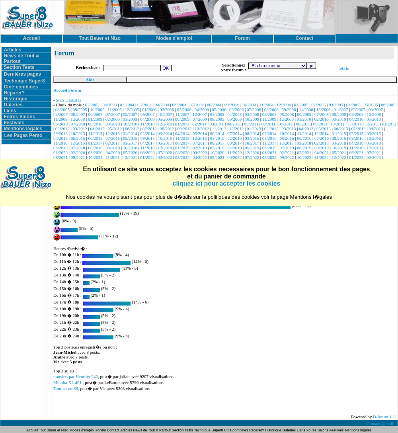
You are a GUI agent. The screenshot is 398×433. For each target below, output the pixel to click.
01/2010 (304, 119)
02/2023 (374, 157)
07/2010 (78, 123)
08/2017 (217, 143)
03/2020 (95, 152)
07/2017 (200, 143)
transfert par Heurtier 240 (75, 376)
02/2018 (321, 143)
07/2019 (286, 147)
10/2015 (165, 138)
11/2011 (354, 123)
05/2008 (286, 114)
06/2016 (304, 138)
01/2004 (127, 104)
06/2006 (236, 109)
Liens (10, 111)
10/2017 (252, 143)
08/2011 (303, 123)
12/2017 (286, 143)
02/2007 (358, 109)
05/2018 (374, 143)
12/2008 (77, 119)
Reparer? (14, 93)
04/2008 (269, 114)
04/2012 (97, 128)
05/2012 (114, 128)
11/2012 (219, 128)
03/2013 (288, 128)
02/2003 (92, 104)
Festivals (14, 122)
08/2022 (269, 157)
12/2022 (339, 157)
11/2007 (182, 114)
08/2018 (95, 147)
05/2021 (339, 152)
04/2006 (202, 109)
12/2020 (252, 152)
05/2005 (371, 104)
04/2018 (356, 143)
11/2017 (269, 143)
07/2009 (200, 119)
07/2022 (252, 157)
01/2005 (301, 104)
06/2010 (60, 123)
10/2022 (304, 157)
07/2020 (165, 152)
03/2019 (217, 147)
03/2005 (336, 104)
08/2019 (304, 147)
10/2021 (95, 157)
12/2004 (284, 104)
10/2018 (130, 147)
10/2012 (202, 128)
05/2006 (219, 109)
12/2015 (200, 138)
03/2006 (184, 109)
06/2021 (356, 152)
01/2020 (60, 152)
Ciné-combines (21, 87)
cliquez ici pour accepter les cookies (226, 183)
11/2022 (321, 157)
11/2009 (269, 119)
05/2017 (165, 143)
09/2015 (147, 138)
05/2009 (165, 119)
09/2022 (286, 157)
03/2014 (165, 133)
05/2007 (78, 114)
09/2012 (184, 128)
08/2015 (130, 138)
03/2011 (217, 123)
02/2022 (165, 157)
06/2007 (95, 114)
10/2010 (130, 123)
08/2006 (271, 109)
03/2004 (144, 104)
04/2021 (321, 152)
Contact (113, 430)
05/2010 (374, 119)
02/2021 (286, 152)
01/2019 (182, 147)
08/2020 (182, 152)
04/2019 (234, 147)
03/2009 (130, 119)
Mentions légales (23, 128)
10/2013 (78, 133)
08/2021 (60, 157)
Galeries (13, 105)
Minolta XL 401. (68, 382)
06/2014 (217, 133)
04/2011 (234, 123)
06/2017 (182, 143)
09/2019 (321, 147)
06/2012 (132, 128)
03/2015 (374, 133)
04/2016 (269, 138)
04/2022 (200, 157)
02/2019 (200, 147)
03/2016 (252, 138)
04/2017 (147, 143)
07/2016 (321, 138)
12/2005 (132, 109)
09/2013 (60, 133)
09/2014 (269, 133)
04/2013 (306, 128)
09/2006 (288, 109)
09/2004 (231, 104)
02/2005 (318, 104)
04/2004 (162, 104)
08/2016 (339, 138)
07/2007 (112, 114)
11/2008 (60, 119)
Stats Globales (68, 100)
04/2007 (60, 114)
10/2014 (286, 133)
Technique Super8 (24, 81)
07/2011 (286, 123)
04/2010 (356, 119)
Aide (90, 79)
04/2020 (112, 152)
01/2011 (182, 123)
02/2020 (78, 152)
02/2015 (356, 133)
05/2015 (78, 138)
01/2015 (339, 133)
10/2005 (97, 109)
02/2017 (112, 143)
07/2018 (78, 147)
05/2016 (286, 138)
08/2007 (130, 114)
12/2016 (77, 143)
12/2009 (286, 119)
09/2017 (234, 143)
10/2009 (252, 119)
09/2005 (80, 109)
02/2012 (62, 128)
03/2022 (182, 157)
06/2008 (304, 114)
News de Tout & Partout (152, 430)
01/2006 (149, 109)
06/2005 (388, 104)
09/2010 (112, 123)
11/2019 (356, 147)
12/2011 (372, 123)
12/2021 (130, 157)
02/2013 (271, 128)
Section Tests (19, 67)
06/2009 (182, 119)
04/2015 (60, 138)
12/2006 (323, 109)
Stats (344, 68)
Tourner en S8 (65, 388)
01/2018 (304, 143)
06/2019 (269, 147)
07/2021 (374, 152)
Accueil (32, 430)
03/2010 (339, 119)
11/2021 (112, 157)
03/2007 (376, 109)
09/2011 (320, 123)
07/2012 (149, 128)
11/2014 (304, 133)
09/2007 (147, 114)
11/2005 (114, 109)
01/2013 (254, 128)
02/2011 (199, 123)
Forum (101, 430)
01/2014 (130, 133)
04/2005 (353, 104)
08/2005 (62, 109)
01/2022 (147, 157)
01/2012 (389, 123)
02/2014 (147, 133)
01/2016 (217, 138)
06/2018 (60, 147)
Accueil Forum (67, 90)
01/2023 (356, 157)
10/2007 (165, 114)
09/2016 (356, 138)
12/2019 (374, 147)
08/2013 (376, 128)
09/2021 (78, 157)
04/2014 (182, 133)
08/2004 (214, 104)
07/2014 (234, 133)
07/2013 (358, 128)
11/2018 (147, 147)
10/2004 (249, 104)
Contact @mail (380, 423)
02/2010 (321, 119)
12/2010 (165, 123)
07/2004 (196, 104)
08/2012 (167, 128)
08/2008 (339, 114)
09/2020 (200, 152)
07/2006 (254, 109)
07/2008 (321, 114)
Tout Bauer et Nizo (53, 430)
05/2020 (130, 152)
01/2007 (341, 109)
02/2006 (167, 109)
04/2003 (109, 104)
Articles (12, 50)
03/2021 (304, 152)
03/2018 (339, 143)
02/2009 (112, 119)
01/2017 (95, 143)
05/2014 (200, 133)
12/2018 (165, 147)
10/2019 (339, 147)
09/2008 (356, 114)
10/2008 (374, 114)
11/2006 (306, 109)
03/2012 (80, 128)
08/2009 (217, 119)
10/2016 (374, 138)
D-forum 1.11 (385, 416)
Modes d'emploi (82, 430)
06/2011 (268, 123)
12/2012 (236, 128)
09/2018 (112, 147)
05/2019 (252, 147)
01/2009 (95, 119)
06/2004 (179, 104)
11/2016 (60, 143)
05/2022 (217, 157)
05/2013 (323, 128)
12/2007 (200, 114)
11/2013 (95, 133)
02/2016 (234, 138)
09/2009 (234, 119)
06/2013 (341, 128)
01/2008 (217, 114)
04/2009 (147, 119)
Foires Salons (19, 117)
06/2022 (234, 157)
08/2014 (252, 133)
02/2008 (234, 114)
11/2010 (147, 123)
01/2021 (269, 152)
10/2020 (217, 152)
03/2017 (130, 143)
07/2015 (112, 138)
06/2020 (147, 152)
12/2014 (321, 133)
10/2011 (337, 123)
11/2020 (235, 152)
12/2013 (112, 133)
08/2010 (95, 123)
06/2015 (95, 138)
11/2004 (266, 104)
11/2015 (182, 138)
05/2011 (251, 123)
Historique (15, 99)
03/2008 (252, 114)
